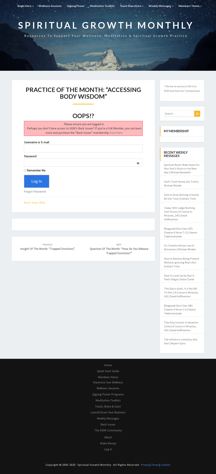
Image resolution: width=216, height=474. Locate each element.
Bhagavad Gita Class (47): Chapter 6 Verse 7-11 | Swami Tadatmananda (180, 232)
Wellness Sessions (50, 5)
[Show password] (137, 163)
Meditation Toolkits (102, 5)
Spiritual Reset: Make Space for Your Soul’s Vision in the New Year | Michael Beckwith (182, 168)
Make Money (108, 443)
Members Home (108, 377)
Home (108, 365)
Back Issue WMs (34, 202)
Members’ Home (190, 5)
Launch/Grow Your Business (108, 412)
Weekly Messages (160, 5)
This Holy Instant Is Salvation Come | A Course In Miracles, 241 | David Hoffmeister (181, 326)
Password (30, 156)
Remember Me (34, 170)
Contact (165, 464)
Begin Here (26, 5)
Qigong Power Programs (108, 394)
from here (116, 133)
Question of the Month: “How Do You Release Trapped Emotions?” (119, 249)
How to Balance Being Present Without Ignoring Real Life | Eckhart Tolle (181, 262)
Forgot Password (35, 191)
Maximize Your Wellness (108, 382)
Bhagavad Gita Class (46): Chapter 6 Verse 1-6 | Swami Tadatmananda (180, 309)
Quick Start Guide (108, 371)
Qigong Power (76, 5)
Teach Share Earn (131, 5)
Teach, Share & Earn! (108, 406)
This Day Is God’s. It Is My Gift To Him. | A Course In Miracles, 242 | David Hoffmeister (181, 292)
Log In (108, 449)
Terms (155, 464)
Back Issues (108, 424)
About (108, 437)
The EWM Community (108, 430)
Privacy (145, 464)
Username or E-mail (36, 142)
